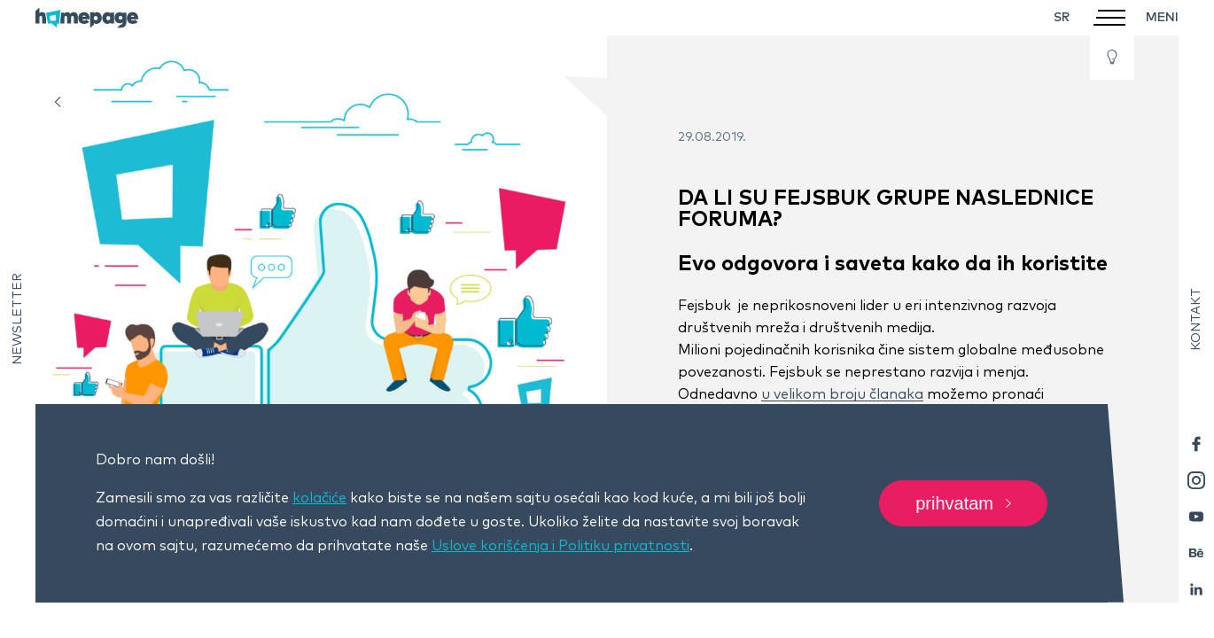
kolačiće (319, 498)
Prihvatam (963, 503)
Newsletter (18, 319)
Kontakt (1196, 319)
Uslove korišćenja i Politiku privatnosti (560, 546)
